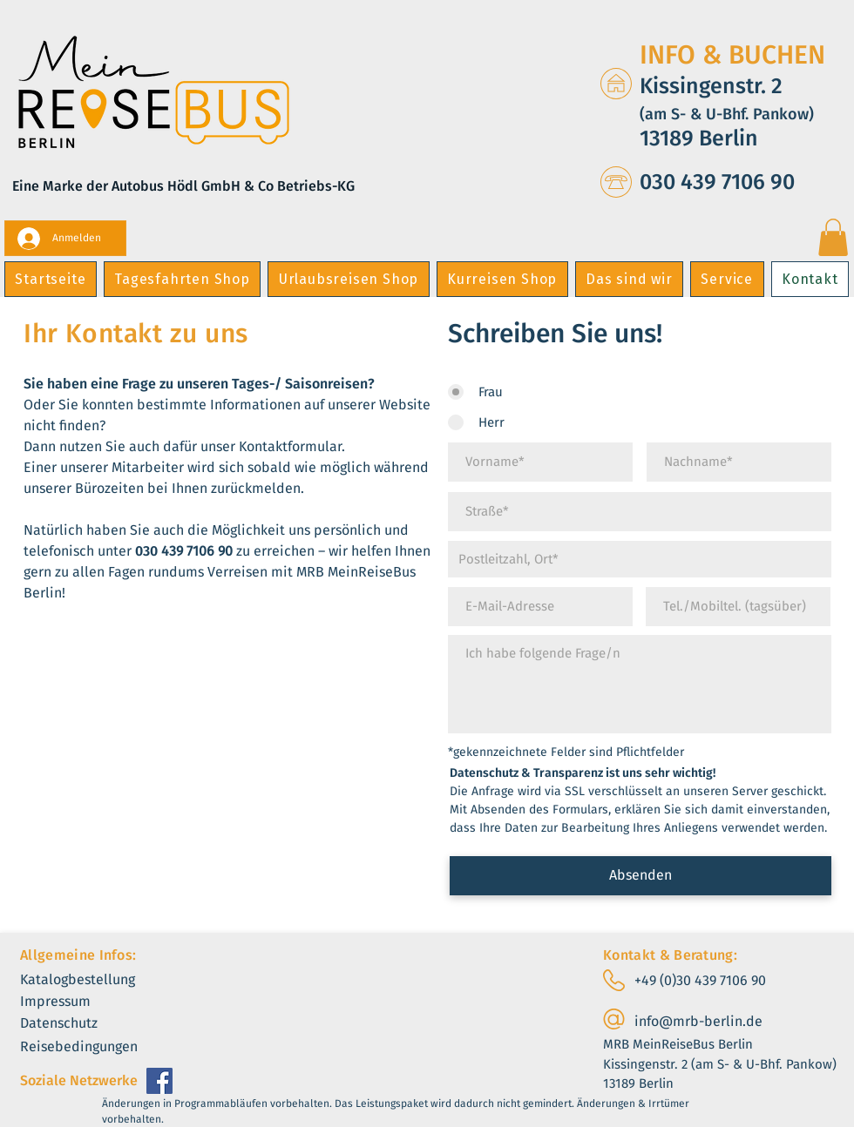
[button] (833, 237)
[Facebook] (159, 1081)
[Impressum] (68, 1002)
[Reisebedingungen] (94, 1047)
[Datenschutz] (72, 1024)
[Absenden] (640, 875)
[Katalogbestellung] (94, 980)
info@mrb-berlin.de (698, 1021)
